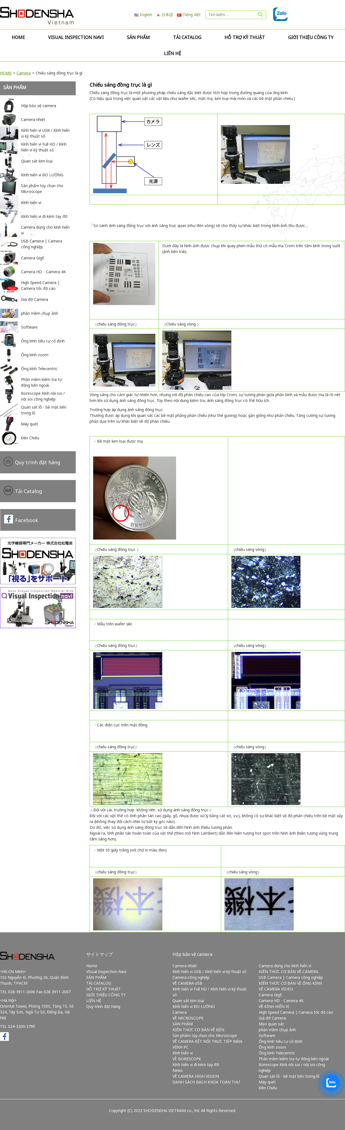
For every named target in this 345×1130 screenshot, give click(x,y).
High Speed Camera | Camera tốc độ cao (296, 1012)
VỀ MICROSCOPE (187, 1018)
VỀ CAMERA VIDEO (276, 989)
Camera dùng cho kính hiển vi (285, 965)
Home (18, 37)
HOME (6, 73)
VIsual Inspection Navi (76, 37)
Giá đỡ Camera (272, 1018)
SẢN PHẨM (138, 37)
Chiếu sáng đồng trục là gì (121, 84)
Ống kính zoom (272, 1047)
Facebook (26, 520)
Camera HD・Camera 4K (281, 1000)
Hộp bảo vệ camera (192, 954)
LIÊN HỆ (172, 53)
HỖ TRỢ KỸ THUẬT (244, 37)
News (177, 1070)
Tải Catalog (28, 491)
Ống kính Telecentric (277, 1053)
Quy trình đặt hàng (37, 462)
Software (267, 1035)
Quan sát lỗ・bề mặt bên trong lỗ (289, 1076)
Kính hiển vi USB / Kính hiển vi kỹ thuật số (209, 971)
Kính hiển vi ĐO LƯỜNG (193, 1006)
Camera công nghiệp (191, 977)
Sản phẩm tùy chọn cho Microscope (204, 1035)
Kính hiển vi (182, 1053)
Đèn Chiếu (268, 1087)
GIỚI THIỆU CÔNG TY (310, 37)
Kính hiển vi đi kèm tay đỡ (195, 1064)
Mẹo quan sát (271, 1023)
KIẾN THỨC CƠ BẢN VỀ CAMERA (288, 971)
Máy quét (267, 1082)
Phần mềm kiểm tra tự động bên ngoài (294, 1058)
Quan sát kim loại (188, 1000)
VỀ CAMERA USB (187, 983)
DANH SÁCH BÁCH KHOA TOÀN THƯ (206, 1082)
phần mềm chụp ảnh (277, 1029)
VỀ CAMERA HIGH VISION (195, 1076)
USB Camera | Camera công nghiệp (291, 977)
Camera (24, 73)
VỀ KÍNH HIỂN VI (274, 1006)
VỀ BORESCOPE (186, 1058)
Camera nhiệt (184, 965)
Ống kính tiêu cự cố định (280, 1041)
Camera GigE (270, 994)
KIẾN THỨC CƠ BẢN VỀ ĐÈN (198, 1029)
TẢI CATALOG (187, 37)
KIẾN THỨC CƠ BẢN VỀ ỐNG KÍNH (290, 983)
